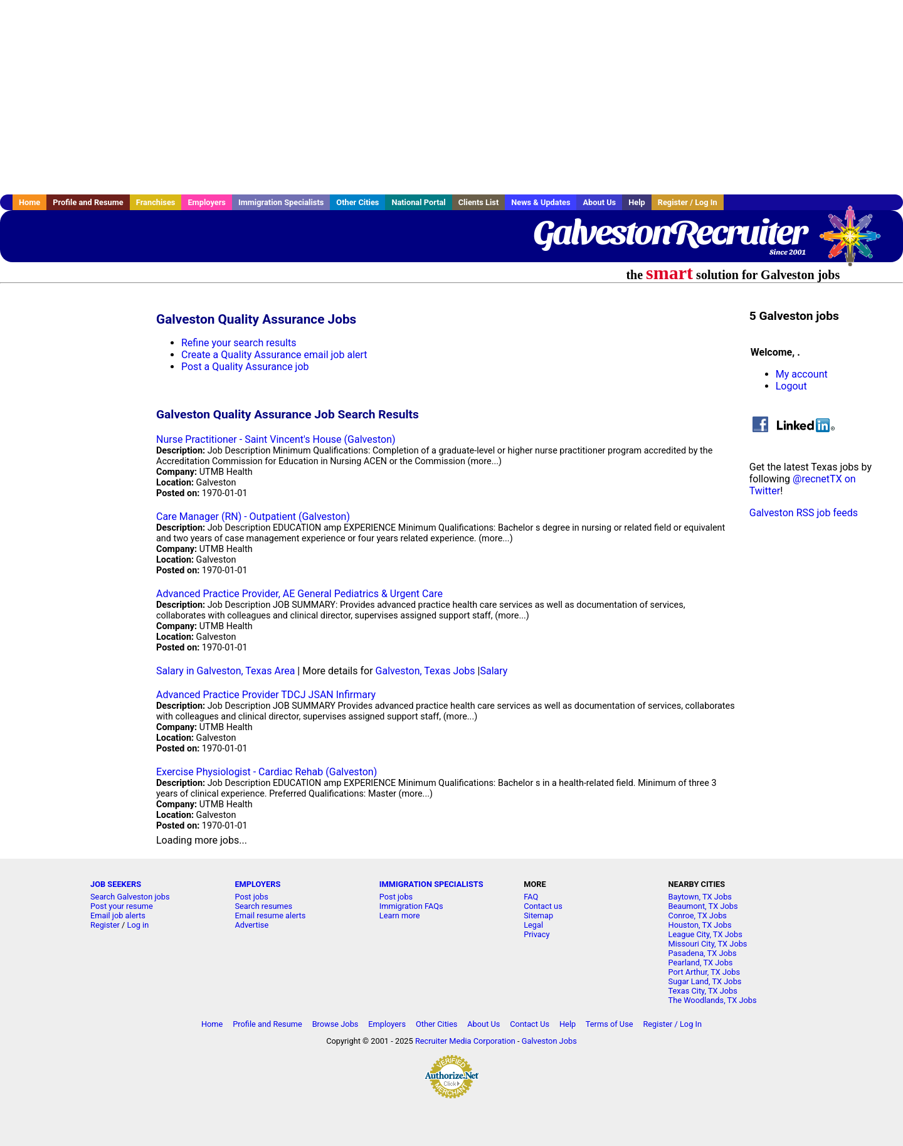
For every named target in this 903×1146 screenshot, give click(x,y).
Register (105, 925)
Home (29, 202)
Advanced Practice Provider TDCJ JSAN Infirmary (266, 695)
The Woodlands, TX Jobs (712, 1000)
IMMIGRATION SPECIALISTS (431, 884)
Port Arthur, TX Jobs (704, 972)
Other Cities (357, 202)
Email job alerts (117, 915)
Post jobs (251, 896)
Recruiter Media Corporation (465, 1041)
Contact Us (529, 1024)
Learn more (399, 915)
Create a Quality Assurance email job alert (274, 355)
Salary (493, 671)
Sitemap (538, 915)
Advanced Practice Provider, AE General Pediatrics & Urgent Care (299, 594)
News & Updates (540, 202)
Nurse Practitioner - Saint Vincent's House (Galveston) (276, 439)
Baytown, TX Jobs (700, 896)
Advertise (251, 925)
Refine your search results (238, 343)
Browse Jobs (335, 1024)
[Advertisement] (451, 97)
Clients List (478, 202)
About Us (599, 202)
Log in (138, 925)
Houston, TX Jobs (700, 925)
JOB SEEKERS (115, 884)
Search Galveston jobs (130, 896)
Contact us (543, 906)
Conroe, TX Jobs (697, 915)
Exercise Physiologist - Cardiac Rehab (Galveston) (266, 772)
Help (636, 202)
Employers (206, 202)
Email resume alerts (270, 915)
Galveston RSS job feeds (803, 513)
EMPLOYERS (257, 884)
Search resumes (263, 906)
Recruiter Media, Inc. (856, 242)
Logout (791, 386)
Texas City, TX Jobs (702, 990)
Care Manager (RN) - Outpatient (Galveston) (253, 517)
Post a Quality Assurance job (245, 367)
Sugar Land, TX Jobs (705, 981)
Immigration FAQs (411, 906)
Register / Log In (687, 202)
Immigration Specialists (281, 202)
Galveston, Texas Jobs (425, 671)
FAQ (531, 896)
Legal (533, 925)
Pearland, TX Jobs (700, 962)
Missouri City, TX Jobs (707, 943)
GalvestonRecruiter (670, 232)
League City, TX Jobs (705, 934)
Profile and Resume (88, 202)
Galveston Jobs (549, 1041)
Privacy (536, 934)
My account (802, 374)
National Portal (418, 202)
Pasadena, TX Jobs (702, 953)
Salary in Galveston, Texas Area (225, 671)
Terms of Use (609, 1024)
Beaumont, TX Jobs (703, 906)
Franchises (156, 202)
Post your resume (121, 906)
